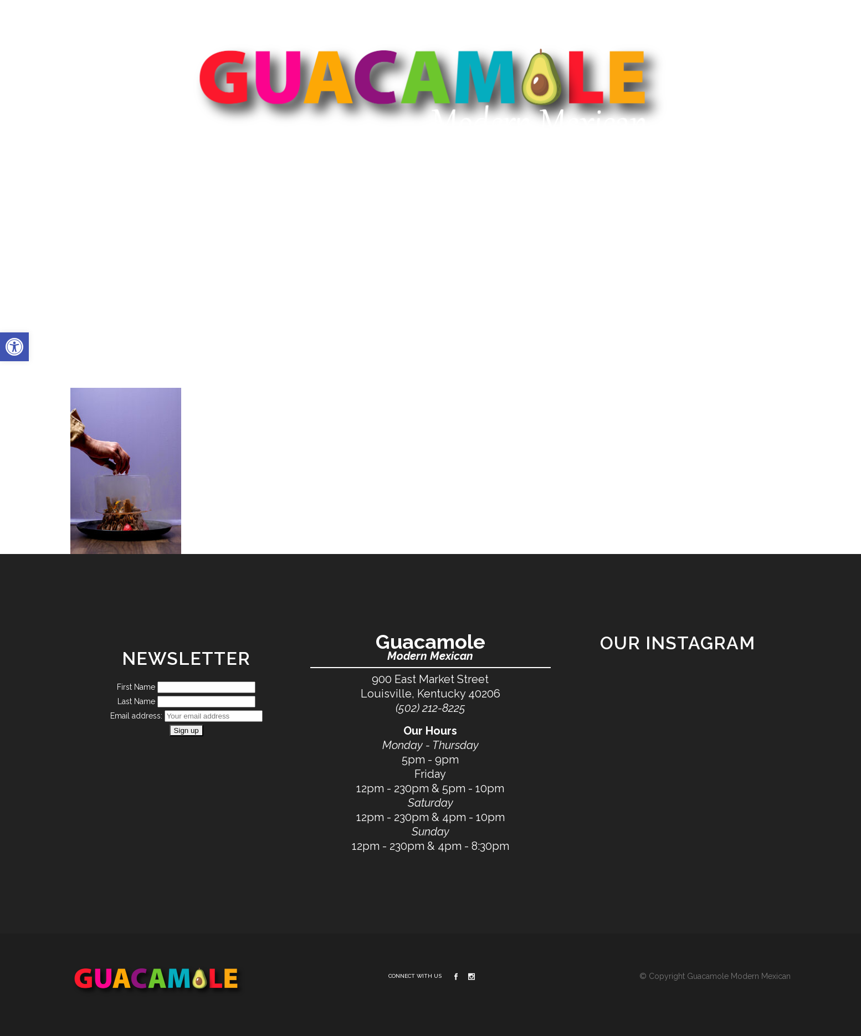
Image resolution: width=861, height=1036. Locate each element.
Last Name (136, 701)
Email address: (137, 716)
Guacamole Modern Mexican (739, 976)
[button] (14, 346)
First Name (136, 687)
